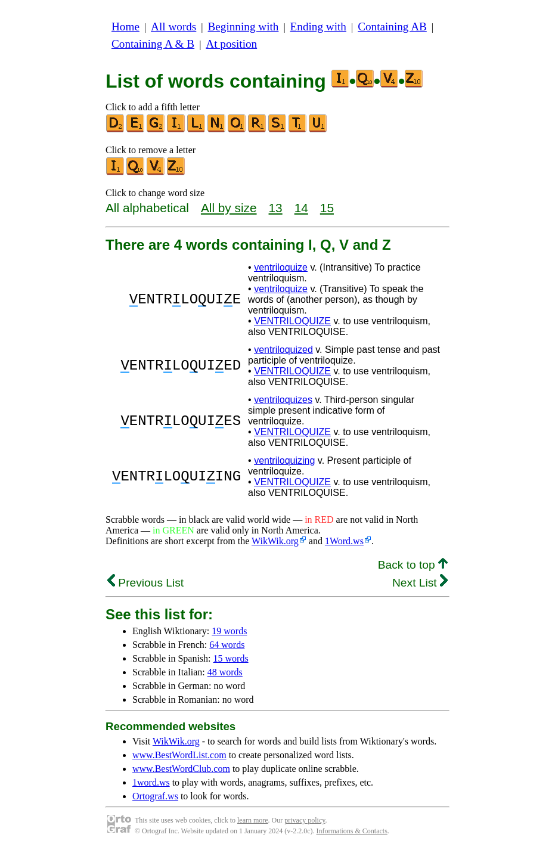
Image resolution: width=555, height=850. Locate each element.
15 (327, 208)
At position (231, 44)
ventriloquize (281, 267)
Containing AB (392, 26)
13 (276, 208)
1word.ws (151, 782)
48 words (225, 672)
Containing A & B (152, 44)
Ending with (318, 26)
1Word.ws (344, 541)
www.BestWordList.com (179, 755)
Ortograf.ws (155, 796)
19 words (229, 631)
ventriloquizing (284, 460)
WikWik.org (275, 541)
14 (301, 208)
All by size (229, 208)
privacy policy (304, 820)
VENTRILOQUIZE (292, 321)
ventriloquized (283, 350)
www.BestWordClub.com (181, 769)
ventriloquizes (283, 400)
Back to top (413, 565)
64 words (226, 645)
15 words (231, 658)
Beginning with (243, 26)
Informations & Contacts (352, 831)
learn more (252, 820)
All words (173, 26)
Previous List (145, 582)
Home (125, 26)
